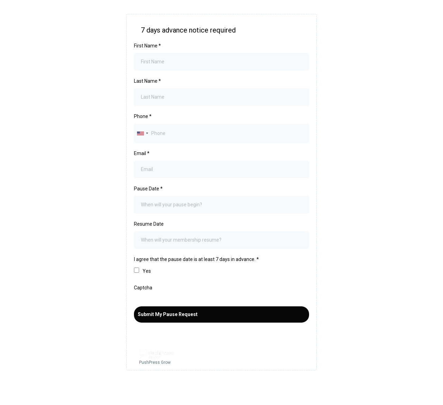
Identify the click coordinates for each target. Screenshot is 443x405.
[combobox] (142, 133)
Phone (143, 116)
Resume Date (149, 224)
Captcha (143, 287)
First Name (147, 45)
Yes (147, 271)
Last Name (147, 81)
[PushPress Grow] (221, 358)
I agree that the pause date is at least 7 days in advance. (196, 259)
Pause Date (148, 188)
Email (142, 153)
